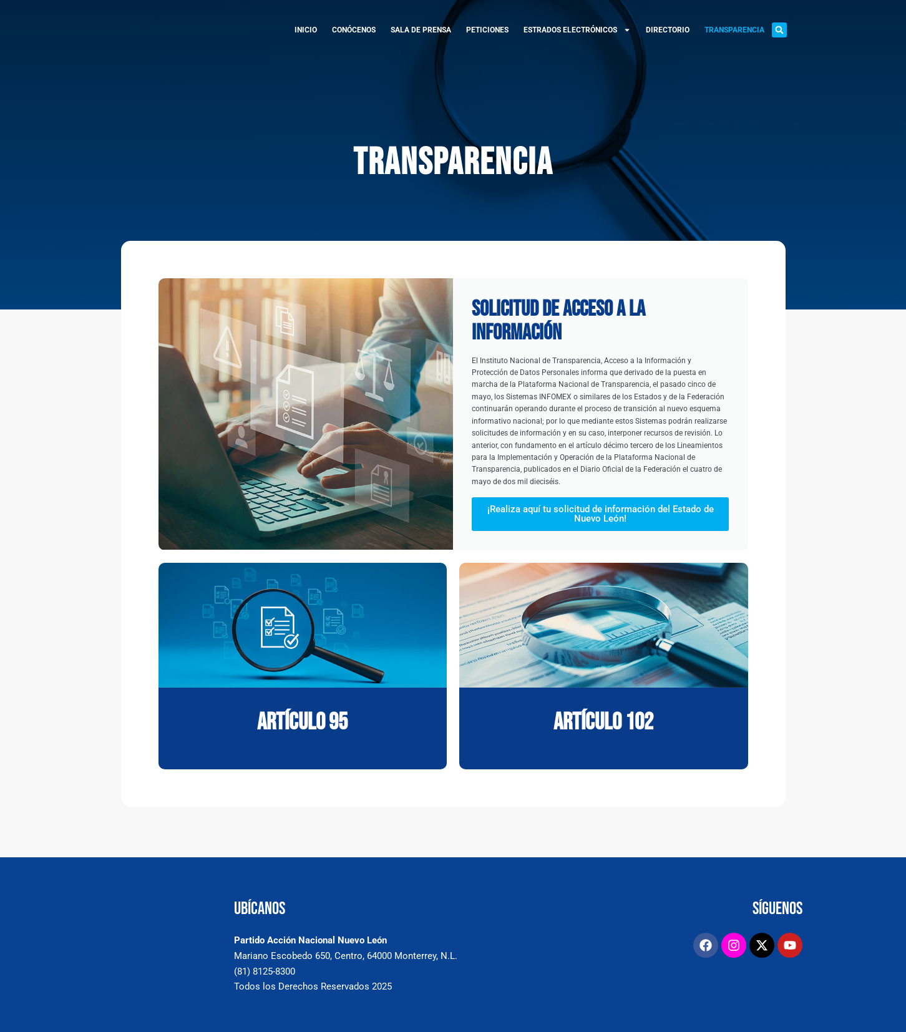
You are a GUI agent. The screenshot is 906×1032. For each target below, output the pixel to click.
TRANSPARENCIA (734, 30)
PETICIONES (487, 30)
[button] (779, 29)
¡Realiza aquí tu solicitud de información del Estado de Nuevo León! (601, 524)
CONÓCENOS (354, 30)
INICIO (306, 30)
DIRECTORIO (667, 30)
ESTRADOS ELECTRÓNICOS (577, 30)
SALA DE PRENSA (421, 30)
